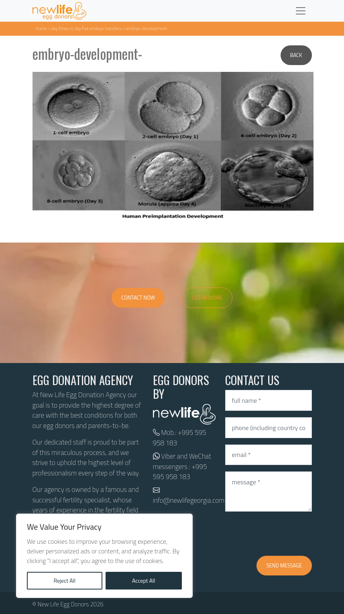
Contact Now (138, 298)
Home (41, 28)
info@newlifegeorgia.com (189, 500)
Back (296, 55)
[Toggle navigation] (300, 11)
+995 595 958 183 (179, 437)
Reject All (64, 580)
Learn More (207, 298)
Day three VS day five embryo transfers (86, 28)
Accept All (143, 580)
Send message (284, 565)
